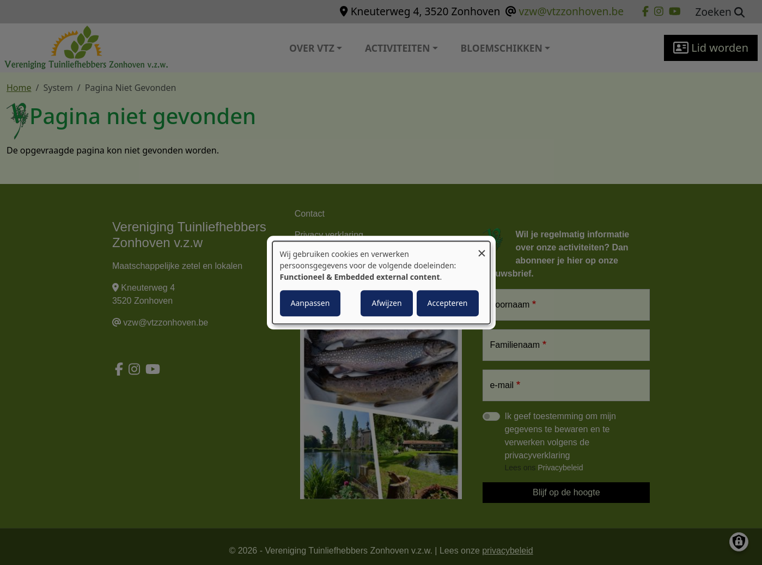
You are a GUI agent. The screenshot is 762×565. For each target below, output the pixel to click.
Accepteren (448, 303)
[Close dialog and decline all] (482, 248)
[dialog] (381, 282)
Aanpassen (310, 303)
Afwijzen (386, 303)
